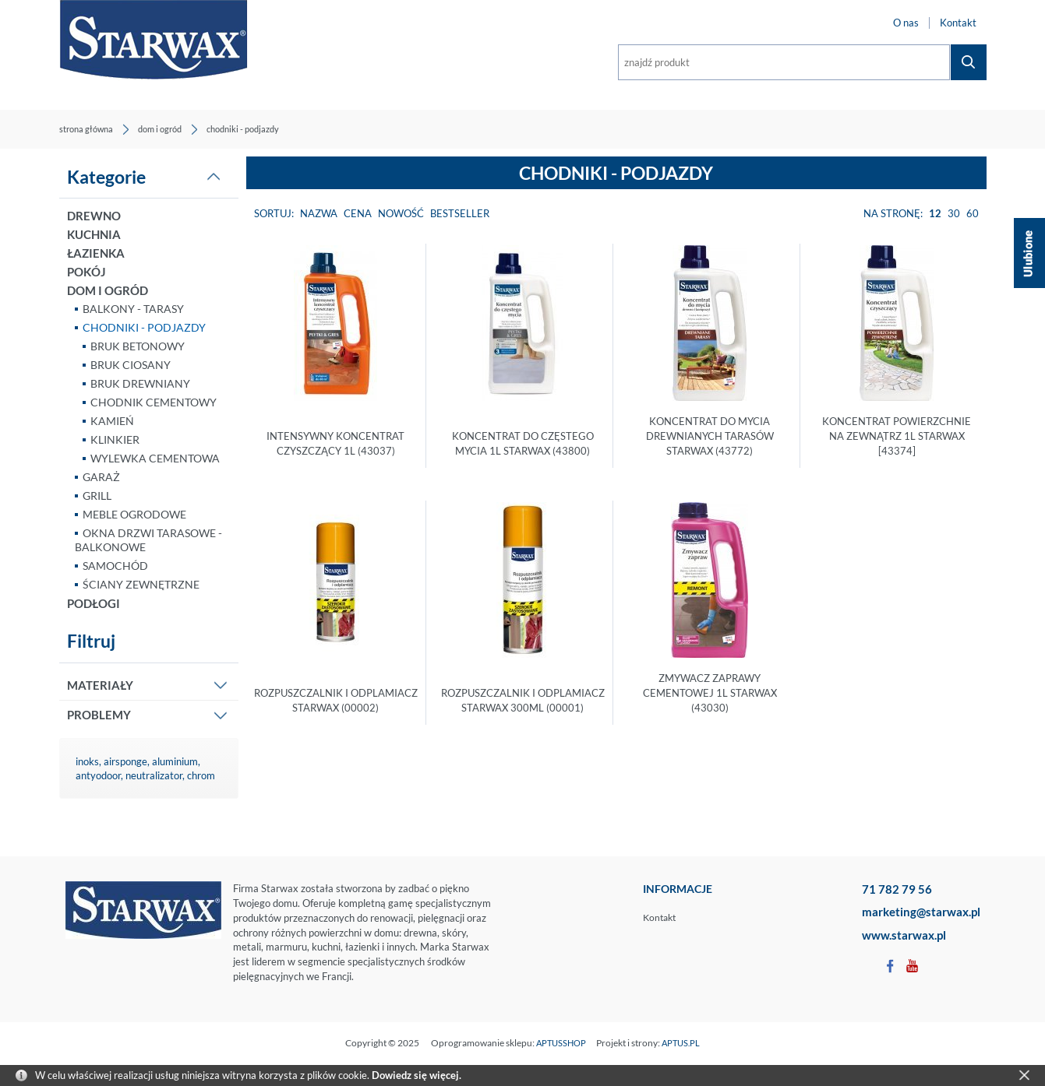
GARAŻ (101, 476)
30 (954, 213)
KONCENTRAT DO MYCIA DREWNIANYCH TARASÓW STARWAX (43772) (710, 436)
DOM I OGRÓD (107, 290)
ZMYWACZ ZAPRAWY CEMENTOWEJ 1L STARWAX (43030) (710, 693)
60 (972, 213)
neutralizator (153, 775)
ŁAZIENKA (96, 253)
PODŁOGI (93, 603)
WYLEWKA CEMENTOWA (155, 458)
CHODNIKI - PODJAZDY (144, 327)
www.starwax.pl (904, 935)
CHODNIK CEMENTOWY (153, 402)
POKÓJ (86, 272)
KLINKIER (114, 439)
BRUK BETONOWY (137, 346)
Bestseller (459, 213)
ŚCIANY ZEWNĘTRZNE (141, 584)
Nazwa (318, 213)
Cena (358, 213)
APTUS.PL (681, 1043)
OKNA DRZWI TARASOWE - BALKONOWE (148, 540)
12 (935, 213)
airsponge (125, 761)
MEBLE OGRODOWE (134, 514)
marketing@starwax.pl (921, 912)
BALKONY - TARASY (133, 308)
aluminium (175, 761)
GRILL (97, 495)
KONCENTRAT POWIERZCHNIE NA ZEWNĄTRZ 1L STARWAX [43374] (896, 436)
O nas (906, 22)
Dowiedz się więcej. (416, 1075)
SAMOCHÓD (115, 565)
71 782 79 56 (897, 889)
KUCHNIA (94, 234)
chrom (201, 775)
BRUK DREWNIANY (140, 383)
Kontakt (958, 22)
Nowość (401, 213)
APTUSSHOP (561, 1043)
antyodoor (98, 775)
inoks (87, 761)
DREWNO (94, 216)
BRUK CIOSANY (130, 364)
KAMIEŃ (112, 420)
